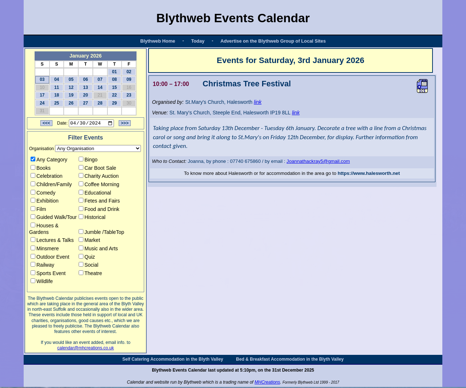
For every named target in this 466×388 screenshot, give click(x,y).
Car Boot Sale (97, 169)
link (257, 102)
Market (89, 241)
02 (128, 71)
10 (42, 87)
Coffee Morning (99, 185)
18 (56, 95)
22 (114, 95)
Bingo (88, 161)
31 (42, 110)
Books (41, 169)
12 (71, 87)
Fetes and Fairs (99, 202)
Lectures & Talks (52, 241)
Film (38, 210)
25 (56, 103)
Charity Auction (99, 177)
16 (128, 87)
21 (100, 95)
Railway (42, 266)
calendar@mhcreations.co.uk (85, 349)
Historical (92, 218)
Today (198, 41)
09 (128, 79)
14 (100, 87)
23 (128, 95)
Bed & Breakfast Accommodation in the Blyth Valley (290, 360)
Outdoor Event (50, 257)
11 (56, 87)
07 (100, 79)
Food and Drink (99, 210)
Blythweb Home (157, 41)
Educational (95, 193)
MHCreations (267, 383)
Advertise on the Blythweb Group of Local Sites (272, 41)
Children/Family (51, 185)
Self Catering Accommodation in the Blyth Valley (172, 360)
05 (71, 79)
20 (85, 95)
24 (42, 103)
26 (71, 103)
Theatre (90, 274)
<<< (46, 124)
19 (71, 95)
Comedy (43, 193)
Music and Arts (98, 249)
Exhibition (45, 202)
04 (56, 79)
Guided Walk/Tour (54, 218)
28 (100, 103)
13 (85, 87)
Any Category (49, 161)
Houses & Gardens (44, 230)
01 (114, 71)
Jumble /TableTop (101, 233)
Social (88, 266)
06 (85, 79)
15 (114, 87)
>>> (125, 124)
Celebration (47, 177)
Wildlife (42, 282)
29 (114, 103)
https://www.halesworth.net (368, 173)
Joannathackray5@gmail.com (318, 161)
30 (128, 103)
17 (42, 95)
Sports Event (48, 274)
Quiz (87, 257)
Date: (62, 124)
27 (85, 103)
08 (114, 79)
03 (42, 79)
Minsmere (45, 249)
